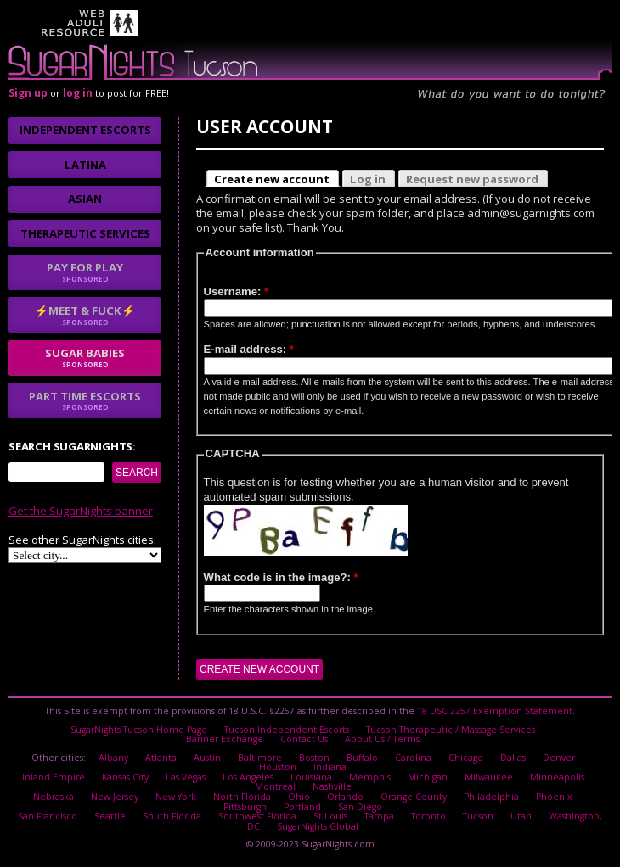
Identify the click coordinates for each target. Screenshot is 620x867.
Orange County (413, 797)
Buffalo (362, 758)
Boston (314, 758)
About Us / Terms (382, 739)
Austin (207, 758)
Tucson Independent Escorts (286, 730)
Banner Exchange (224, 739)
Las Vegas (186, 777)
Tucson (478, 816)
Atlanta (161, 758)
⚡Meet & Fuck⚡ (85, 315)
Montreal (275, 786)
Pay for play (85, 271)
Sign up (28, 93)
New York (175, 797)
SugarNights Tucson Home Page (138, 730)
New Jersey (114, 797)
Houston (277, 767)
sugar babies (85, 357)
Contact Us (304, 739)
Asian (85, 198)
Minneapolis (557, 777)
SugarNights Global (317, 826)
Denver (559, 758)
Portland (302, 807)
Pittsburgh (245, 807)
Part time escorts (85, 400)
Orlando (345, 797)
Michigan (428, 777)
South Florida (172, 816)
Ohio (299, 797)
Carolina (413, 758)
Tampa (379, 816)
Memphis (370, 777)
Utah (521, 816)
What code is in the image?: (281, 577)
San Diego (360, 807)
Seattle (110, 816)
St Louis (330, 816)
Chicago (465, 758)
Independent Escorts (85, 129)
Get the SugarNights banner (80, 510)
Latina (85, 164)
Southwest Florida (257, 816)
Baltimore (260, 758)
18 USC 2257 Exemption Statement (494, 711)
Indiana (330, 767)
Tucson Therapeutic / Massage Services (450, 730)
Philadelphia (491, 797)
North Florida (242, 797)
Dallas (513, 758)
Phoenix (554, 797)
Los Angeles (248, 777)
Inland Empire (53, 777)
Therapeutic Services (85, 233)
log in (78, 93)
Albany (113, 758)
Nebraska (53, 797)
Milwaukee (489, 777)
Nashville (332, 786)
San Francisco (47, 816)
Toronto (428, 816)
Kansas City (125, 777)
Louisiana (311, 777)
